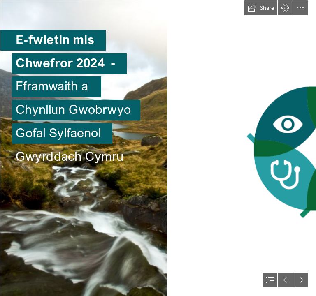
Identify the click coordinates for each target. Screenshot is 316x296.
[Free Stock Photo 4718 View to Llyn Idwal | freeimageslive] (83, 148)
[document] (158, 148)
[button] (260, 7)
